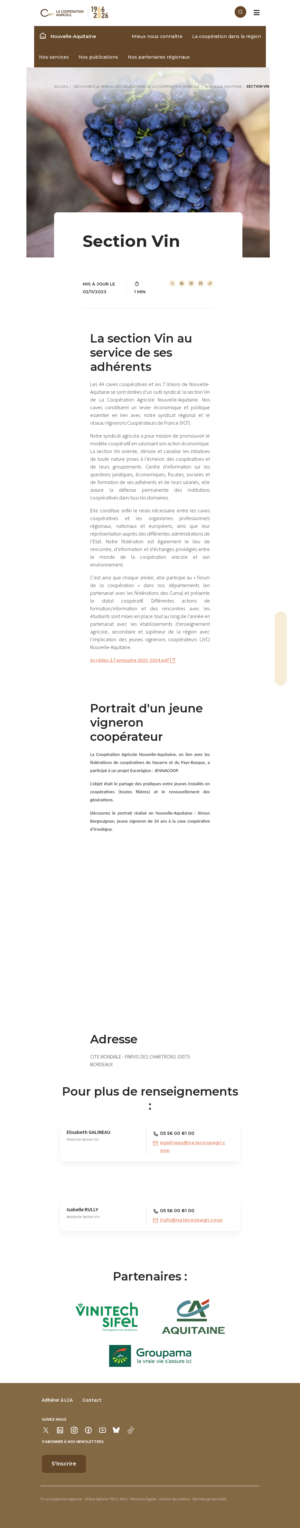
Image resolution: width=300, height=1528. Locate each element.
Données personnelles (209, 1498)
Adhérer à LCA (57, 1400)
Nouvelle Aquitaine (223, 86)
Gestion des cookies (174, 1498)
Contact (91, 1400)
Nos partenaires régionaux (159, 57)
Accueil (61, 86)
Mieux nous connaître (157, 36)
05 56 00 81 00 (177, 1133)
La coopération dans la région (226, 36)
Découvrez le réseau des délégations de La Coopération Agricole (136, 86)
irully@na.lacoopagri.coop (191, 1220)
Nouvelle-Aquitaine (67, 36)
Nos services (54, 57)
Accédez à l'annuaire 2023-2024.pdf (129, 660)
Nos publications (98, 57)
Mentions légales (143, 1498)
